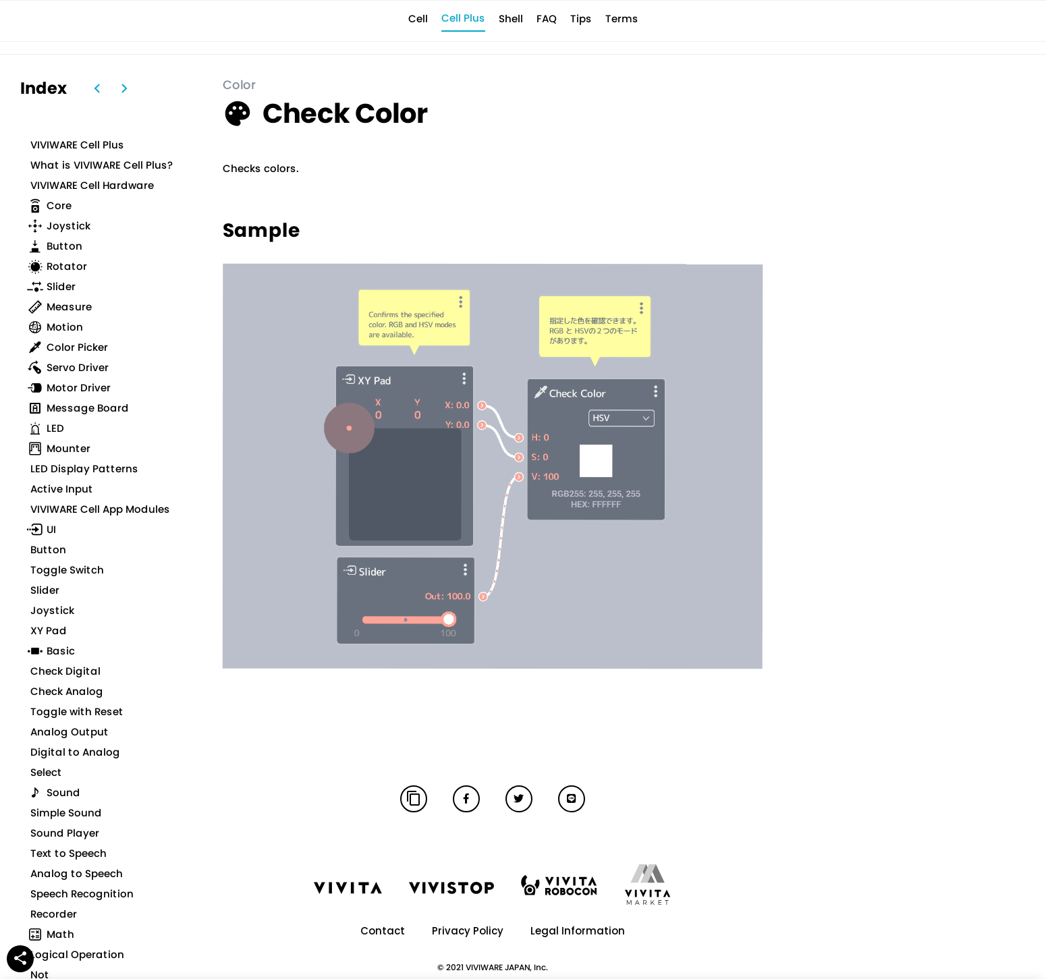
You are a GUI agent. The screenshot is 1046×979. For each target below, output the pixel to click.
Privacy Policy (467, 931)
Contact (382, 931)
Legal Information (577, 931)
